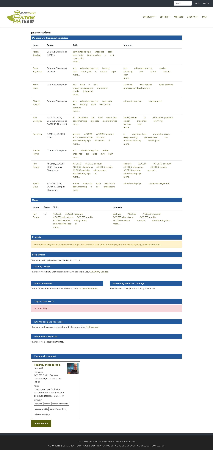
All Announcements (88, 288)
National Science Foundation (118, 441)
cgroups (77, 107)
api (92, 117)
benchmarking (94, 55)
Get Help (164, 17)
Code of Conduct (125, 446)
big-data (95, 121)
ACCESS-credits (104, 167)
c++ (112, 55)
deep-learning (166, 84)
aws (141, 71)
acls (74, 68)
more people (41, 423)
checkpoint (78, 58)
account (100, 137)
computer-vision (161, 134)
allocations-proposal (163, 117)
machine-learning (132, 140)
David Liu (37, 134)
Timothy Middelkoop (47, 364)
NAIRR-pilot (154, 140)
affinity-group (130, 117)
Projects (178, 17)
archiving (127, 71)
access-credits (41, 409)
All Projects (156, 244)
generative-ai (150, 137)
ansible (162, 68)
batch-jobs (78, 55)
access (47, 404)
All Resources (92, 327)
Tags (204, 17)
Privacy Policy (105, 446)
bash (110, 51)
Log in (206, 3)
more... (76, 61)
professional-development (136, 88)
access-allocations (60, 404)
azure (153, 71)
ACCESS (88, 134)
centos (103, 71)
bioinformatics (110, 121)
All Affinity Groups (99, 271)
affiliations (99, 140)
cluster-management (83, 88)
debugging (88, 91)
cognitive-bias (139, 134)
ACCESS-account (105, 134)
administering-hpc (82, 51)
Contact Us (158, 446)
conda (76, 91)
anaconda (99, 51)
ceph (113, 71)
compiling (102, 88)
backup (105, 68)
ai (73, 117)
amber (126, 121)
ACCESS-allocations (83, 137)
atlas (95, 153)
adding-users (99, 170)
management (155, 101)
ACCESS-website (81, 170)
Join (197, 3)
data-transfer (146, 84)
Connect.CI (143, 446)
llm (166, 137)
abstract (76, 134)
